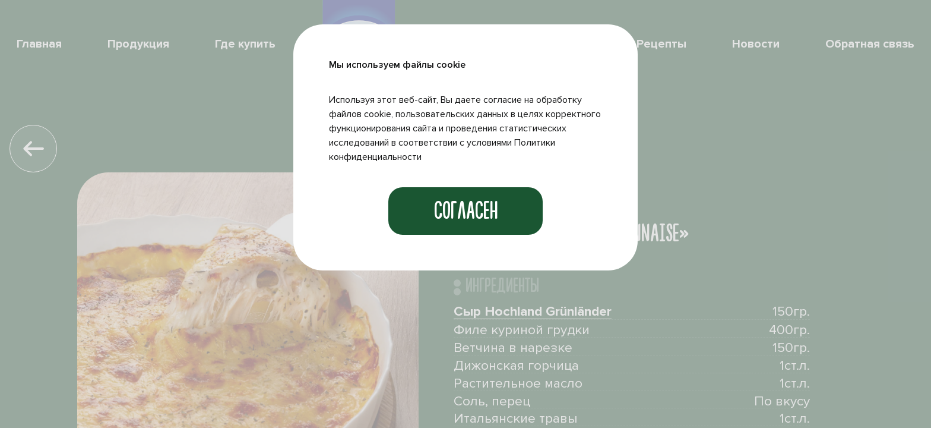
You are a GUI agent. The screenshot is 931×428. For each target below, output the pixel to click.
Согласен (466, 211)
